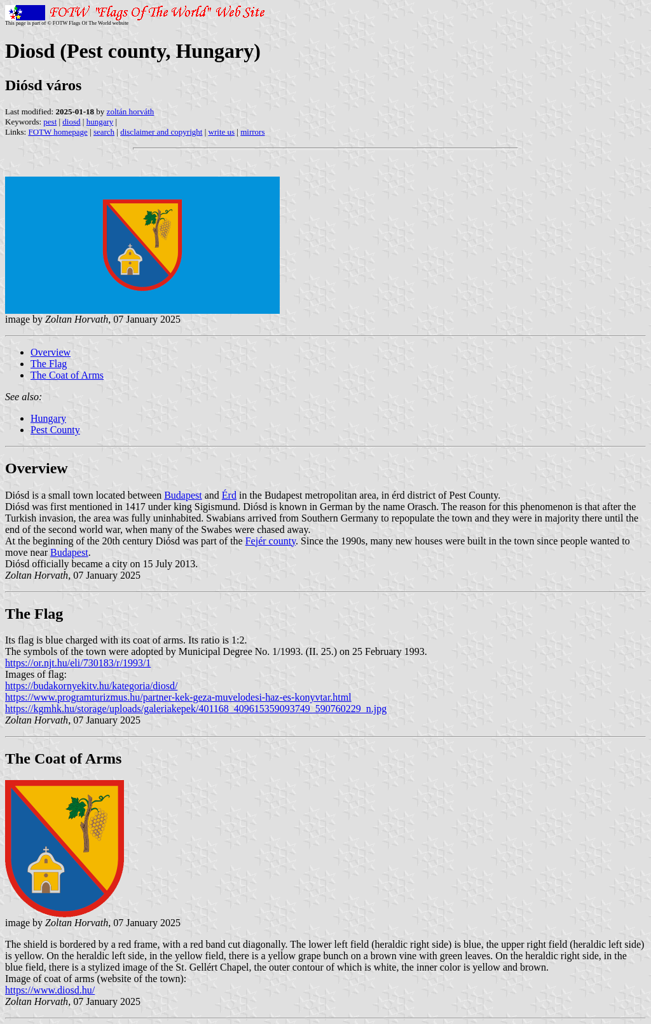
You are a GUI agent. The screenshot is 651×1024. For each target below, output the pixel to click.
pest (50, 121)
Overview (51, 352)
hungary (100, 121)
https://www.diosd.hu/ (50, 990)
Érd (229, 495)
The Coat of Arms (67, 375)
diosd (71, 121)
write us (222, 132)
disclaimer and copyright (161, 132)
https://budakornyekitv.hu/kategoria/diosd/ (91, 685)
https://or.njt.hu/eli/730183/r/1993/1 (78, 662)
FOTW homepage (57, 132)
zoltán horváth (130, 111)
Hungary (48, 418)
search (103, 132)
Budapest (183, 495)
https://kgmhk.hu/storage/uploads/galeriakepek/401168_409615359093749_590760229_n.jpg (196, 708)
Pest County (55, 429)
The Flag (49, 363)
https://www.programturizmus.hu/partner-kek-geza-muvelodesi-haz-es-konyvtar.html (178, 697)
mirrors (252, 132)
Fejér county (270, 541)
